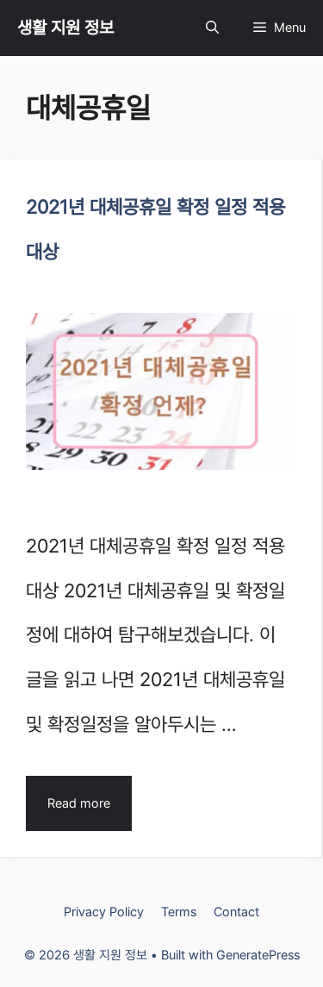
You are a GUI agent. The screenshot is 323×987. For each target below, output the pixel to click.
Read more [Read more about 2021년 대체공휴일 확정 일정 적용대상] (78, 803)
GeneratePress (258, 955)
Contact (236, 912)
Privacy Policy (104, 912)
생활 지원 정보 (65, 27)
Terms (178, 912)
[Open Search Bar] (212, 28)
